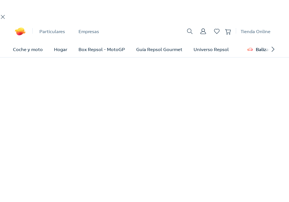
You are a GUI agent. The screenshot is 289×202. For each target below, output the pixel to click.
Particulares (52, 31)
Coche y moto (28, 49)
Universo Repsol (211, 49)
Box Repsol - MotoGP (102, 49)
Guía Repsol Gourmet (159, 49)
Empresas (89, 31)
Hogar (60, 49)
